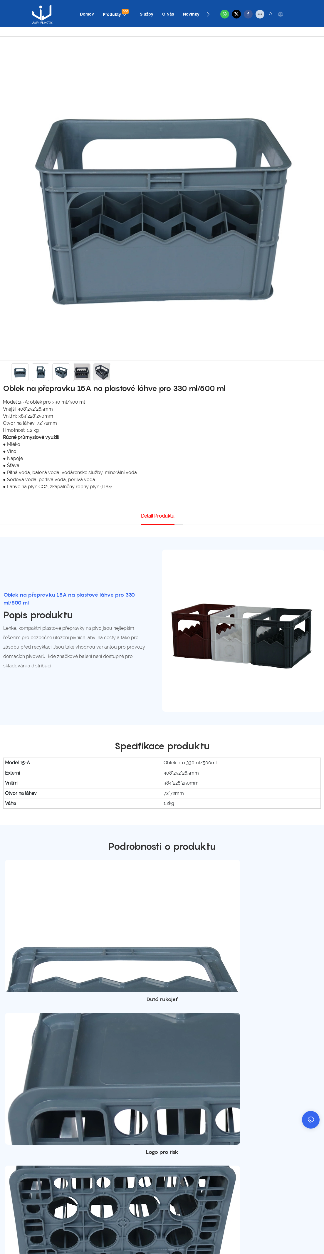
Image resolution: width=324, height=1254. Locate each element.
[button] (208, 14)
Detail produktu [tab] (157, 516)
